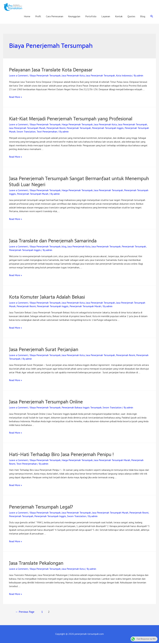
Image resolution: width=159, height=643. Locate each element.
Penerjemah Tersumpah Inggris (108, 128)
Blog (142, 16)
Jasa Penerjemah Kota (73, 75)
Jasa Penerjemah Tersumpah (100, 75)
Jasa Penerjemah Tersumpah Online (46, 402)
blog (64, 246)
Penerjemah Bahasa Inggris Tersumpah (82, 407)
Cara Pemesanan (54, 16)
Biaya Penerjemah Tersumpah (45, 75)
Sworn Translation (26, 131)
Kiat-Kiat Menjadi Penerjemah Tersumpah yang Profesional (70, 119)
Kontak (119, 16)
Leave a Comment (18, 75)
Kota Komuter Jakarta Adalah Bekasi (47, 297)
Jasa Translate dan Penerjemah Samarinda (53, 241)
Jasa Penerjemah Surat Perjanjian (43, 349)
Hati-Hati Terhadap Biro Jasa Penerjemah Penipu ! (61, 454)
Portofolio (90, 16)
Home (27, 16)
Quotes (131, 16)
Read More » (15, 96)
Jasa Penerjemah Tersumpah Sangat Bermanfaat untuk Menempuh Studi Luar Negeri (79, 181)
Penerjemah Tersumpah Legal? (41, 507)
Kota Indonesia (124, 75)
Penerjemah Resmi (56, 128)
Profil (38, 16)
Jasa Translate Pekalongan (36, 563)
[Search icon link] (151, 16)
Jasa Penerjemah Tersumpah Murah (27, 128)
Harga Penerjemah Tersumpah (77, 124)
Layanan (105, 16)
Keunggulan (74, 16)
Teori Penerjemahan (47, 131)
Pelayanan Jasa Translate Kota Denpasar (51, 70)
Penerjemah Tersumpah (79, 128)
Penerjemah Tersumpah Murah (32, 193)
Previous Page (24, 611)
